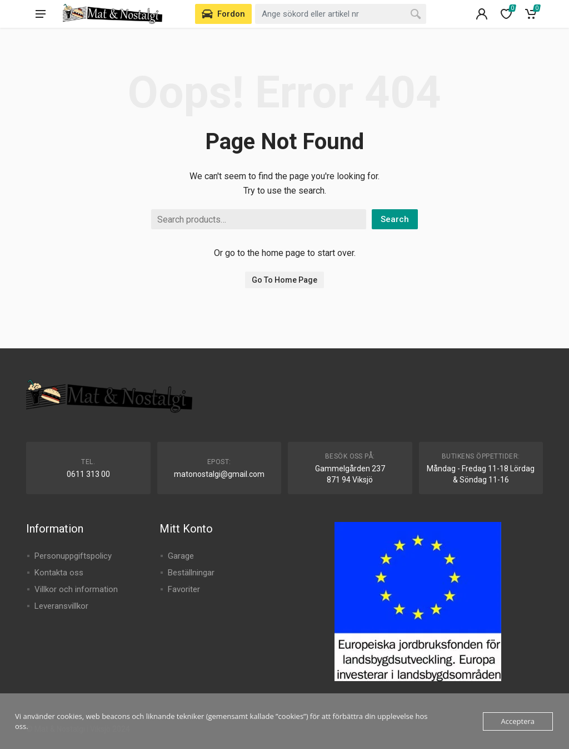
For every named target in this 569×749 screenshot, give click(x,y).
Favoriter (184, 589)
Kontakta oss (58, 573)
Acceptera (518, 721)
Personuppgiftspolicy (73, 556)
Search (395, 219)
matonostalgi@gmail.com (219, 474)
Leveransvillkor (61, 606)
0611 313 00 (88, 474)
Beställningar (191, 573)
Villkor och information (76, 589)
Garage (181, 556)
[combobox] (340, 14)
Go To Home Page (284, 279)
